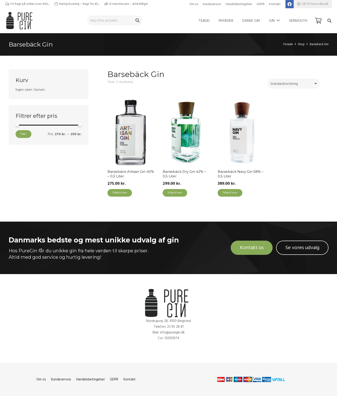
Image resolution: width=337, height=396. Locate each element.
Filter (23, 134)
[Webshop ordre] (294, 84)
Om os (193, 4)
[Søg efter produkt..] (114, 20)
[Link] (20, 20)
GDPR (261, 4)
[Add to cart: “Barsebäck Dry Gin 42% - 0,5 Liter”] (175, 193)
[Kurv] (318, 20)
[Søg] (137, 20)
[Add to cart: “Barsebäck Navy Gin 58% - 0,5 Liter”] (230, 193)
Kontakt (275, 4)
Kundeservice (212, 4)
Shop (301, 44)
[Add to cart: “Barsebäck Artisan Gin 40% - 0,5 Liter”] (119, 193)
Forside (288, 44)
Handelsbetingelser (239, 4)
